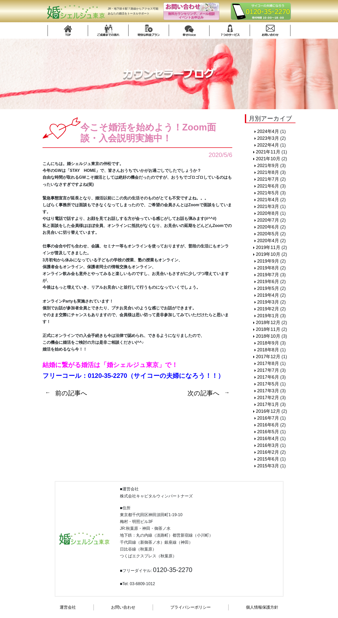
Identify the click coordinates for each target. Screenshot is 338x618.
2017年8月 (268, 363)
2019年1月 (268, 315)
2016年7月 (268, 418)
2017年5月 (268, 383)
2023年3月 (268, 138)
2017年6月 (268, 377)
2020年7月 (268, 220)
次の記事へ (203, 393)
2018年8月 (268, 349)
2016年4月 (268, 438)
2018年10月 (268, 336)
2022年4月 (268, 145)
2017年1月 (268, 404)
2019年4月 (268, 295)
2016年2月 (268, 452)
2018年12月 (268, 322)
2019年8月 (268, 267)
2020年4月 (268, 240)
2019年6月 (268, 281)
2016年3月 (268, 445)
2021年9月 (268, 165)
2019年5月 (268, 288)
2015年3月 (268, 465)
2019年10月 (268, 254)
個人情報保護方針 (262, 607)
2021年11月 (268, 151)
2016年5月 (268, 431)
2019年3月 (268, 302)
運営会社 (68, 607)
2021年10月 (268, 158)
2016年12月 (268, 411)
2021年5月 (268, 192)
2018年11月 (268, 329)
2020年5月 (268, 233)
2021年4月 (268, 199)
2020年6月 (268, 227)
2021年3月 (268, 206)
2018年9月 (268, 343)
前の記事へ (71, 393)
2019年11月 (268, 247)
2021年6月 (268, 186)
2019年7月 (268, 274)
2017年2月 (268, 397)
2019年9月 (268, 261)
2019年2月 (268, 308)
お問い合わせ (123, 607)
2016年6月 (268, 424)
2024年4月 (268, 131)
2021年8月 (268, 172)
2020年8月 (268, 213)
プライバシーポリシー (190, 607)
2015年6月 (268, 459)
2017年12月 (268, 356)
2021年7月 (268, 179)
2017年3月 (268, 390)
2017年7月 (268, 370)
